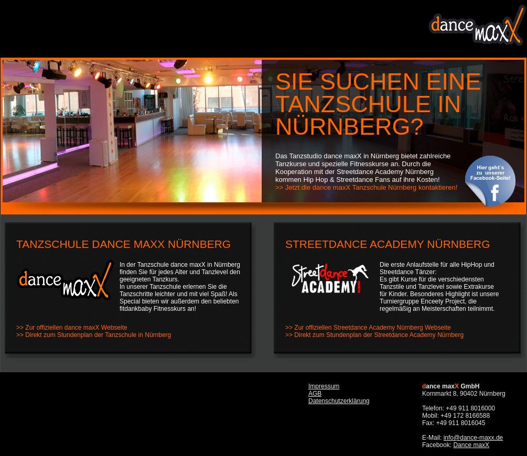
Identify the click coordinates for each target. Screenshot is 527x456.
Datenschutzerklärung (339, 401)
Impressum (323, 386)
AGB (314, 393)
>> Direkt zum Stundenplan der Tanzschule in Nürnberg (93, 335)
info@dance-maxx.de (473, 437)
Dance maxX (471, 445)
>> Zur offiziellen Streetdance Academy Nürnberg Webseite (368, 327)
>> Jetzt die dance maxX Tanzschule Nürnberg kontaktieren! (366, 187)
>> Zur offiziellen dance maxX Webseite (71, 327)
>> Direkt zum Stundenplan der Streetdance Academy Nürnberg (374, 335)
